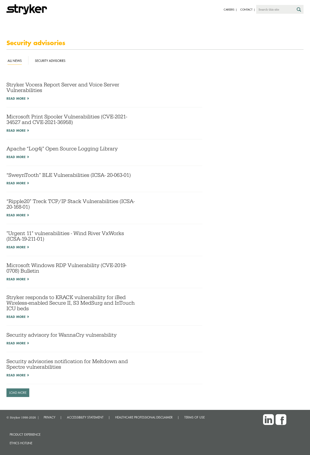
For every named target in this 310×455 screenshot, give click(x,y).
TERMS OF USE (194, 417)
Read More (16, 98)
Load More (17, 393)
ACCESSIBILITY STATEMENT (85, 417)
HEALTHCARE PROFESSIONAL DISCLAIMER (144, 417)
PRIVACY (49, 417)
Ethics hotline (21, 443)
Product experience (25, 434)
